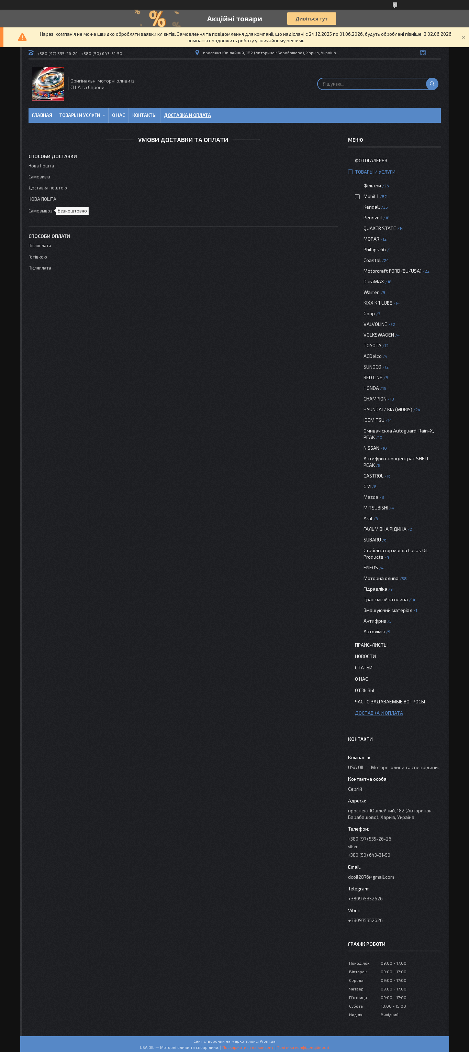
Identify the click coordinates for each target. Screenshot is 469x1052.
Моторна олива (381, 578)
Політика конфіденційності (303, 1047)
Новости (365, 656)
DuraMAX (374, 281)
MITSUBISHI (376, 508)
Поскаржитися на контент (247, 1047)
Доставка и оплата (187, 115)
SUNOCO (372, 367)
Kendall (372, 207)
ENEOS (371, 567)
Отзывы (364, 690)
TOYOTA (372, 345)
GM (367, 486)
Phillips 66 (375, 249)
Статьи (363, 667)
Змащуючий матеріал (388, 610)
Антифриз (375, 621)
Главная (42, 115)
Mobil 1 (371, 196)
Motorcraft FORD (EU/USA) (393, 271)
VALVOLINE (375, 324)
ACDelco (373, 356)
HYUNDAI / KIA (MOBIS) (388, 409)
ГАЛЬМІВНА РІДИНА (385, 529)
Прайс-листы (371, 645)
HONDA (371, 388)
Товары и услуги (79, 115)
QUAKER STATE (380, 228)
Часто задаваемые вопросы (390, 701)
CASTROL (373, 476)
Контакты (144, 115)
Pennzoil (373, 217)
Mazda (371, 497)
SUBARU (372, 540)
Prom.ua (268, 1041)
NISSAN (371, 448)
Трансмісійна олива (386, 599)
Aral (368, 518)
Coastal (372, 260)
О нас (118, 115)
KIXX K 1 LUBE (378, 303)
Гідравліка (375, 589)
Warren (372, 292)
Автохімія (374, 631)
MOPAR (371, 239)
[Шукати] (432, 84)
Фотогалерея (371, 160)
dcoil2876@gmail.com (371, 877)
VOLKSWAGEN (379, 335)
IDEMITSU (374, 420)
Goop (369, 313)
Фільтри (372, 185)
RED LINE (373, 377)
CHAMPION (375, 399)
